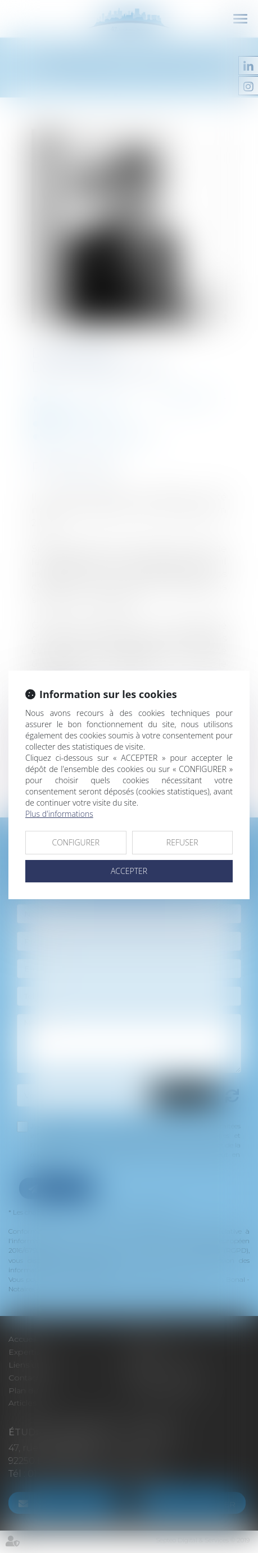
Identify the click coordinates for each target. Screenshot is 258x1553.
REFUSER (182, 842)
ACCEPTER (129, 871)
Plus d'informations (59, 813)
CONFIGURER (75, 842)
